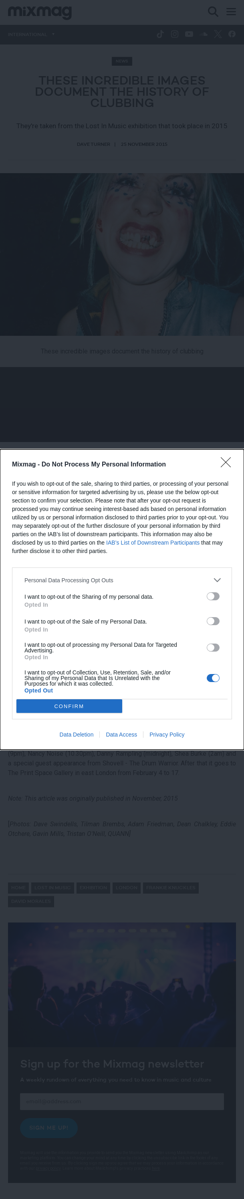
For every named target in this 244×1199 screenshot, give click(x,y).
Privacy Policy (166, 734)
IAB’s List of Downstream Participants (153, 542)
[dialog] (122, 599)
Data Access (121, 734)
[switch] (213, 596)
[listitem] (122, 580)
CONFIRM (69, 706)
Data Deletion (77, 734)
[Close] (228, 464)
